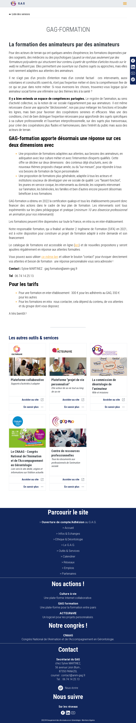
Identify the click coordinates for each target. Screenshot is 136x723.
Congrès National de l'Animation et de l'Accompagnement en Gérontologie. (68, 637)
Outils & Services (69, 551)
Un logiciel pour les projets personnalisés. (68, 615)
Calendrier (69, 556)
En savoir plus (34, 407)
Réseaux (69, 562)
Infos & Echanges (69, 533)
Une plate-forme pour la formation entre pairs (68, 605)
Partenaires (69, 573)
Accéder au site (33, 400)
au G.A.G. (69, 522)
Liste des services (21, 14)
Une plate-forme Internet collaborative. (68, 595)
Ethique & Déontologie (69, 539)
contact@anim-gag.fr (73, 675)
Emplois (69, 568)
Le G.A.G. (69, 545)
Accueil (69, 528)
